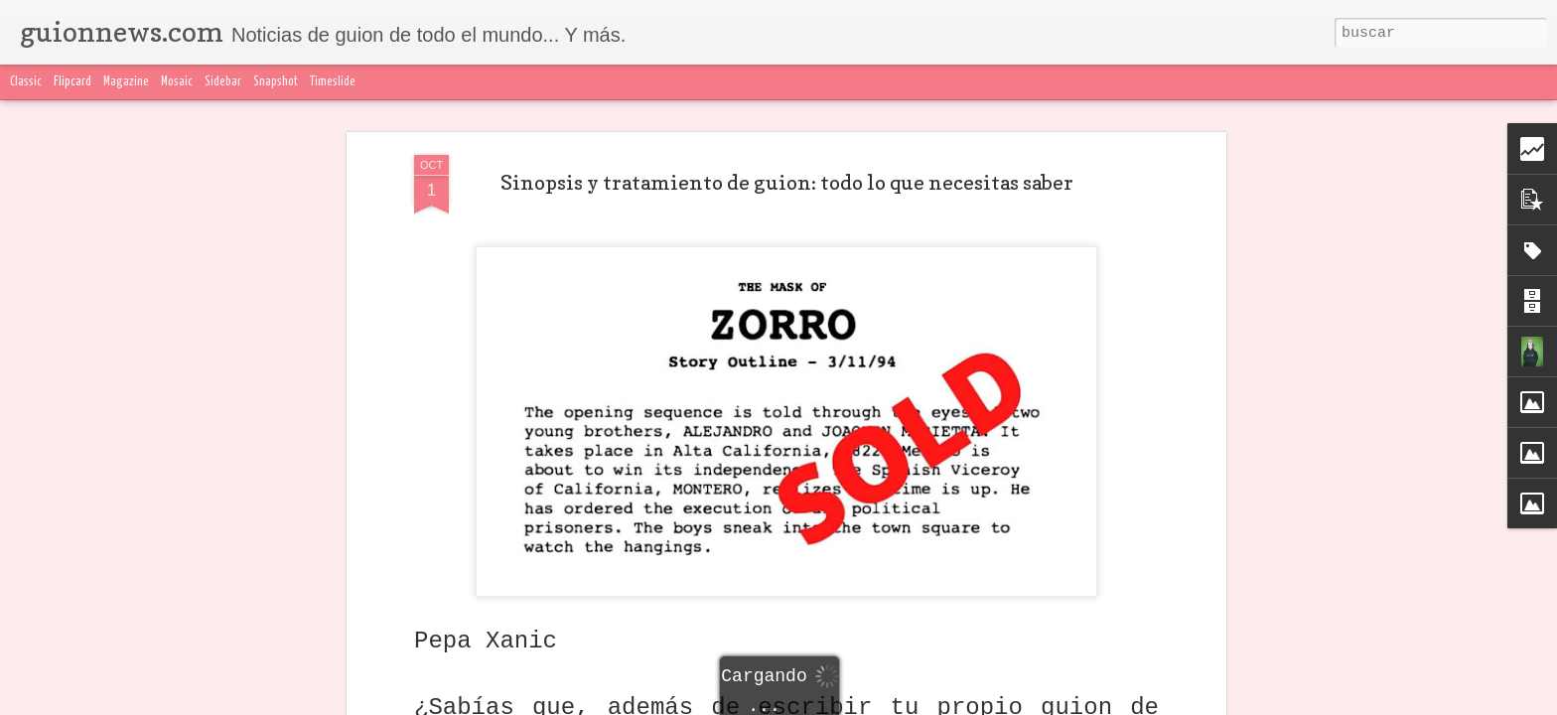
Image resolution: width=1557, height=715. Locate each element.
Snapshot (275, 81)
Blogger (1173, 703)
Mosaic (177, 81)
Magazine (126, 81)
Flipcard (72, 81)
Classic (26, 81)
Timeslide (332, 81)
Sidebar (223, 81)
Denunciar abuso (1245, 703)
